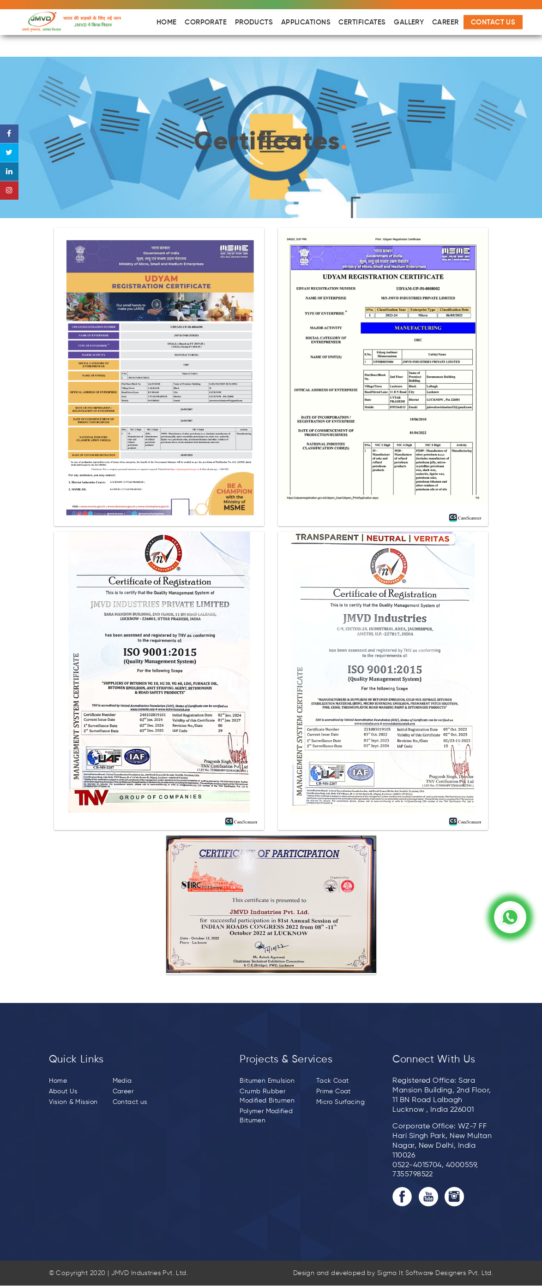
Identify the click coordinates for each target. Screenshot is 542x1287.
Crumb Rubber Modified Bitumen (267, 1096)
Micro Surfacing (340, 1102)
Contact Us (493, 22)
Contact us (130, 1102)
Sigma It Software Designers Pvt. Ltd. (435, 1273)
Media (122, 1081)
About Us (63, 1091)
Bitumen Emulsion (267, 1081)
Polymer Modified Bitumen (266, 1116)
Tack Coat (332, 1081)
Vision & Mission (73, 1102)
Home (58, 1081)
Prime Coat (333, 1091)
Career (123, 1091)
